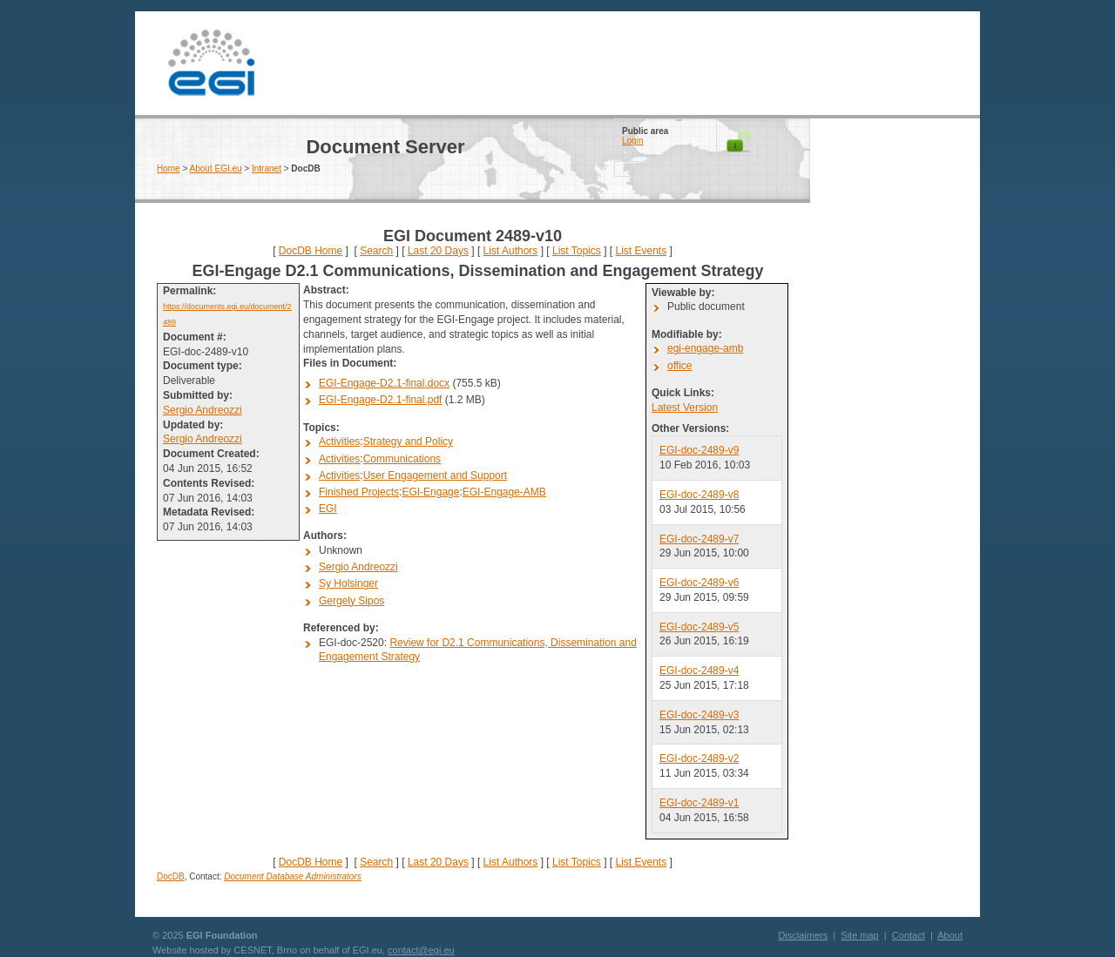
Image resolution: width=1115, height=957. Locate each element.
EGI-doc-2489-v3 (699, 715)
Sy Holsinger (348, 583)
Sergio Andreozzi (202, 410)
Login (632, 140)
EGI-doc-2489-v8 (699, 495)
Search (376, 251)
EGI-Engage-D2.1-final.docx (384, 383)
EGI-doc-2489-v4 (699, 670)
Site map (859, 935)
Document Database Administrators (292, 876)
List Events (640, 251)
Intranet (266, 168)
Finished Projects (359, 492)
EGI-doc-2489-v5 (699, 627)
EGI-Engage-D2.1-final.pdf (380, 400)
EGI (211, 63)
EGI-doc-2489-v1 (699, 803)
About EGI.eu (216, 168)
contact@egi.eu (421, 950)
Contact (908, 935)
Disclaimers (803, 935)
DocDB (171, 876)
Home (168, 168)
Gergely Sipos (351, 601)
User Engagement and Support (435, 475)
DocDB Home (310, 251)
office (679, 366)
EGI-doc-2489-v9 (699, 450)
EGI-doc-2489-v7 (699, 539)
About (950, 935)
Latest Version (685, 407)
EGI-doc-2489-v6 (699, 582)
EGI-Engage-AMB (504, 492)
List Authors (510, 251)
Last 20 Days (438, 251)
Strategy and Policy (408, 441)
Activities (339, 441)
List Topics (576, 251)
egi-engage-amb (705, 348)
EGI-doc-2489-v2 (699, 758)
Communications (402, 459)
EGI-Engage (430, 492)
